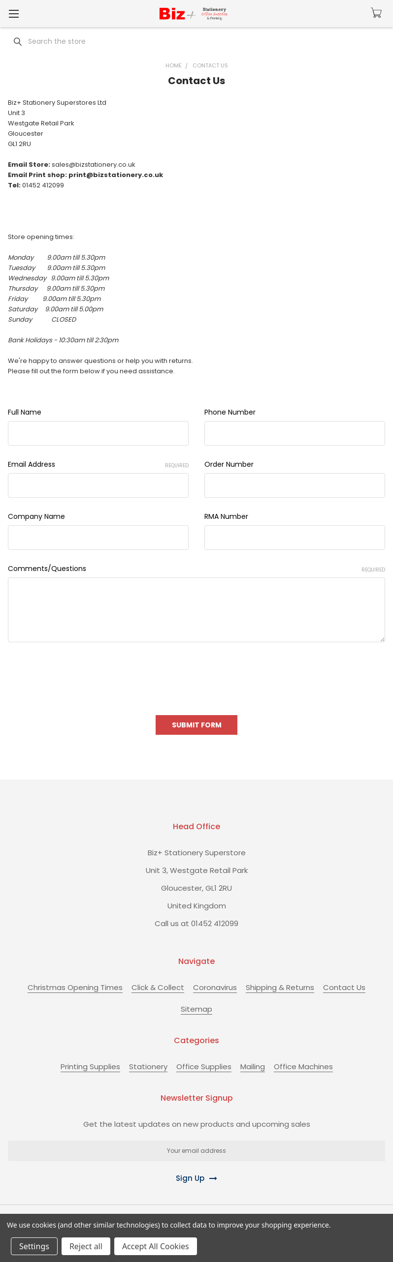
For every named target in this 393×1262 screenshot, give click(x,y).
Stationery (148, 1066)
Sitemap (196, 1009)
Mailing (252, 1066)
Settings (34, 1246)
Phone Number (230, 412)
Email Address (98, 464)
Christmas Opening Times (75, 987)
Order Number (229, 464)
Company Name (36, 516)
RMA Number (226, 516)
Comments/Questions (196, 568)
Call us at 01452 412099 (196, 923)
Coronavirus (215, 987)
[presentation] (83, 675)
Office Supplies (203, 1066)
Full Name (24, 412)
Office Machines (303, 1066)
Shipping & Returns (280, 987)
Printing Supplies (90, 1066)
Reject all (85, 1246)
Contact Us (344, 987)
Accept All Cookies (155, 1246)
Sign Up (190, 1178)
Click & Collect (157, 987)
